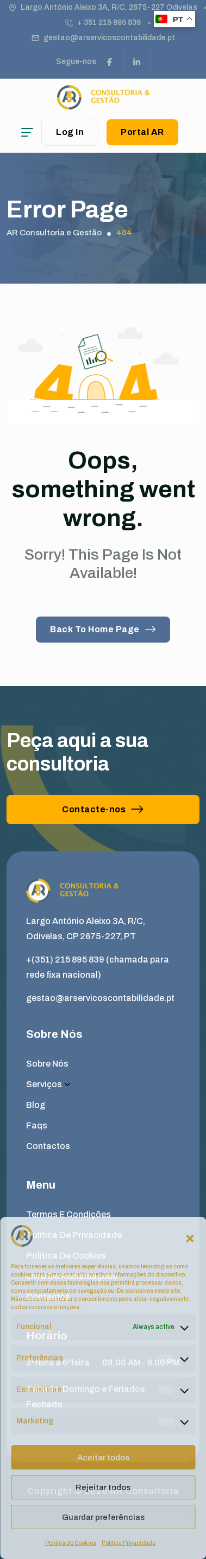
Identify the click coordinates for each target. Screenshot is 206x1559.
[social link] (109, 61)
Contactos (48, 1146)
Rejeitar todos (103, 1487)
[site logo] (103, 104)
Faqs (36, 1125)
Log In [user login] (70, 132)
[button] (189, 1238)
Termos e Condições (68, 1214)
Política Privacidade (128, 1543)
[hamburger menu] (27, 132)
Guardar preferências (103, 1517)
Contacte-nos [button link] (103, 809)
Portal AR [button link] (142, 132)
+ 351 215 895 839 (109, 22)
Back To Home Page (103, 629)
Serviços (48, 1084)
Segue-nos (76, 61)
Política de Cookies (70, 1543)
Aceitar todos (103, 1457)
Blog (35, 1104)
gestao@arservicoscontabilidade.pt (109, 38)
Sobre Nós (47, 1063)
